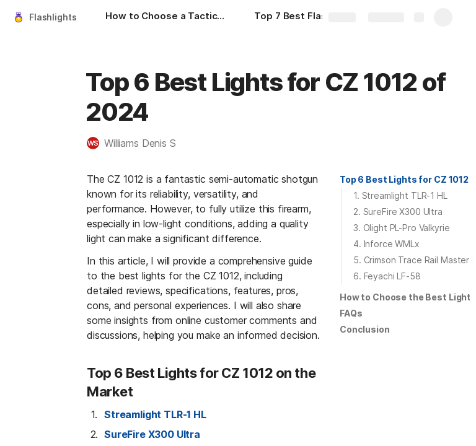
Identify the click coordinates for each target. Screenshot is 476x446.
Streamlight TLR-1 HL (155, 414)
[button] (137, 143)
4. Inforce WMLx (386, 243)
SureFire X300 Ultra (152, 434)
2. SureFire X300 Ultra (398, 211)
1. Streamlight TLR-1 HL (400, 195)
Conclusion (365, 329)
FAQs (351, 313)
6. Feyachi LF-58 (387, 276)
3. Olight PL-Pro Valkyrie (401, 227)
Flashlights (52, 17)
